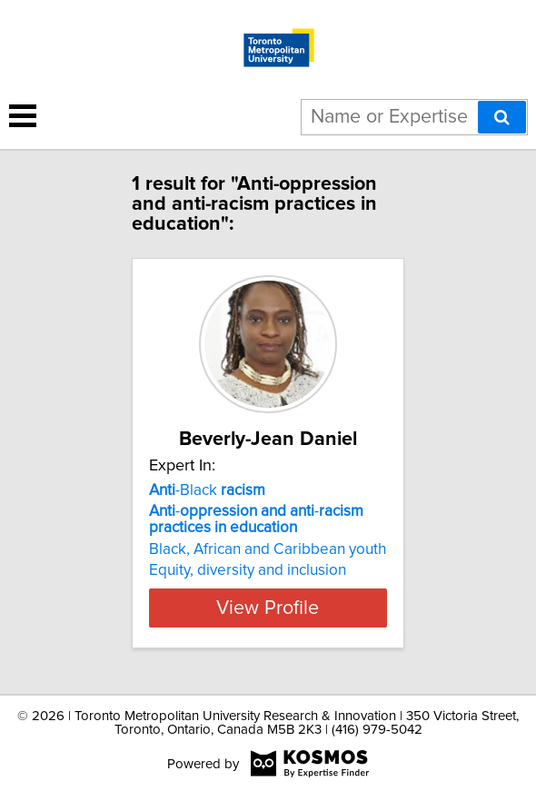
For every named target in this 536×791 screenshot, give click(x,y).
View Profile (267, 608)
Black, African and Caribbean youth (267, 549)
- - (256, 519)
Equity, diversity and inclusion (247, 570)
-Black (207, 490)
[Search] (502, 117)
